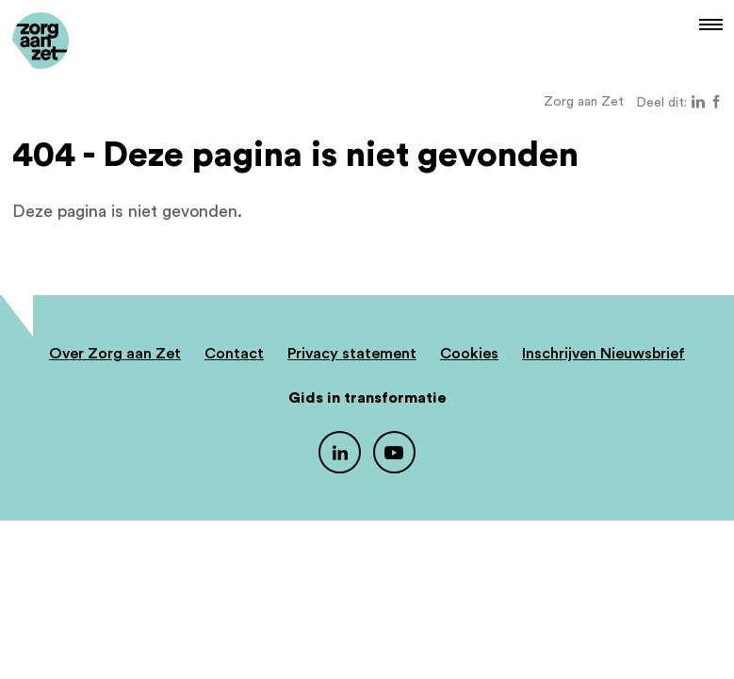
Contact (234, 353)
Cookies (469, 353)
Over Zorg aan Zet (115, 353)
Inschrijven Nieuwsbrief (603, 353)
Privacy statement (351, 353)
